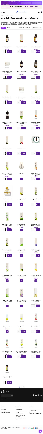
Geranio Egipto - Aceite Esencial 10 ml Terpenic (35, 326)
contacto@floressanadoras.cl (36, 413)
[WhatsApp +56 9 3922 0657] (26, 3)
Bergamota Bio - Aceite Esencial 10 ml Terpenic (35, 98)
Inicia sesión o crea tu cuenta (16, 6)
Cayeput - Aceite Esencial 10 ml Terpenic (21, 123)
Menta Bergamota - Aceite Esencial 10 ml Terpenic (7, 225)
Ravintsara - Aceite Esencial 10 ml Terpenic (21, 250)
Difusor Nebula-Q (35, 148)
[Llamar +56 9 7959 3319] (36, 3)
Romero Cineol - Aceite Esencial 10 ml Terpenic (7, 301)
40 (40, 27)
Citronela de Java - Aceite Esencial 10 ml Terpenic (21, 352)
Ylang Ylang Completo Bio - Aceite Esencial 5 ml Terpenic (36, 276)
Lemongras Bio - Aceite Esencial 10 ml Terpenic (21, 199)
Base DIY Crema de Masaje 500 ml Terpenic (21, 98)
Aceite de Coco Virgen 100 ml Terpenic (36, 72)
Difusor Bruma (21, 173)
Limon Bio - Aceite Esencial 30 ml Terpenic (7, 377)
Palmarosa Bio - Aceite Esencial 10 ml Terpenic (35, 225)
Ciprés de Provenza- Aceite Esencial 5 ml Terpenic (36, 352)
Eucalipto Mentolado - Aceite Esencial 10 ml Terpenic (7, 148)
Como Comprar (19, 413)
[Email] (6, 395)
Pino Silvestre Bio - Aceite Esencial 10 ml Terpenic (7, 250)
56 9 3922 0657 (34, 410)
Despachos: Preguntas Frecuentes (20, 416)
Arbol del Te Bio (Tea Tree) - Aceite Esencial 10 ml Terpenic (7, 98)
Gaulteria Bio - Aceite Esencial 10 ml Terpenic (21, 148)
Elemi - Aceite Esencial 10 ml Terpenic (36, 123)
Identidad (3, 411)
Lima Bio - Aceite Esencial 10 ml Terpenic (36, 199)
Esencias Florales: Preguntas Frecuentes (21, 418)
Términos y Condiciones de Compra (21, 412)
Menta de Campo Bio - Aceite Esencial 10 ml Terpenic (21, 225)
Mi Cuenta (3, 408)
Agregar (9, 51)
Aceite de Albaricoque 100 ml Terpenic (7, 47)
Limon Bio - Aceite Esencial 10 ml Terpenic (36, 301)
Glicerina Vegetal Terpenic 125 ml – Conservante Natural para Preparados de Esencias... (36, 47)
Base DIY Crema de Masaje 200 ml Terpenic (7, 72)
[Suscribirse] (12, 395)
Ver (21, 179)
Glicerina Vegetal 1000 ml (21, 71)
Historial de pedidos (5, 412)
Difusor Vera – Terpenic (7, 198)
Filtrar (3, 27)
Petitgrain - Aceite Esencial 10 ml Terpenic (21, 326)
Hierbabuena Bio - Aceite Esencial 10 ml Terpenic (7, 174)
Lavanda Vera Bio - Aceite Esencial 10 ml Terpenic (21, 301)
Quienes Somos (19, 409)
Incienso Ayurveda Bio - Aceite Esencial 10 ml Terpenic (35, 174)
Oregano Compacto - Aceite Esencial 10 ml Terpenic (7, 326)
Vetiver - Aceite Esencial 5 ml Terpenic (21, 276)
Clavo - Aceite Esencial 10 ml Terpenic (7, 352)
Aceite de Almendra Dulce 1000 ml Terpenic (7, 123)
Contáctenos (18, 408)
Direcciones (3, 409)
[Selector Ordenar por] (35, 28)
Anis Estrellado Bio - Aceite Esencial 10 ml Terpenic (21, 47)
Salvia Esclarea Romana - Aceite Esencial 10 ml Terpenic (36, 250)
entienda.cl (4, 428)
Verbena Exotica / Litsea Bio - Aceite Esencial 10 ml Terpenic (7, 276)
